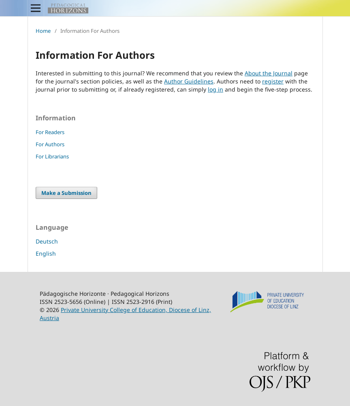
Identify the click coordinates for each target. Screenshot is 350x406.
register (273, 81)
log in (215, 89)
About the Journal (268, 73)
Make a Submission (66, 193)
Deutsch (47, 241)
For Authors (50, 144)
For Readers (50, 132)
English (46, 253)
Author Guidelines (188, 81)
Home (43, 30)
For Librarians (52, 156)
